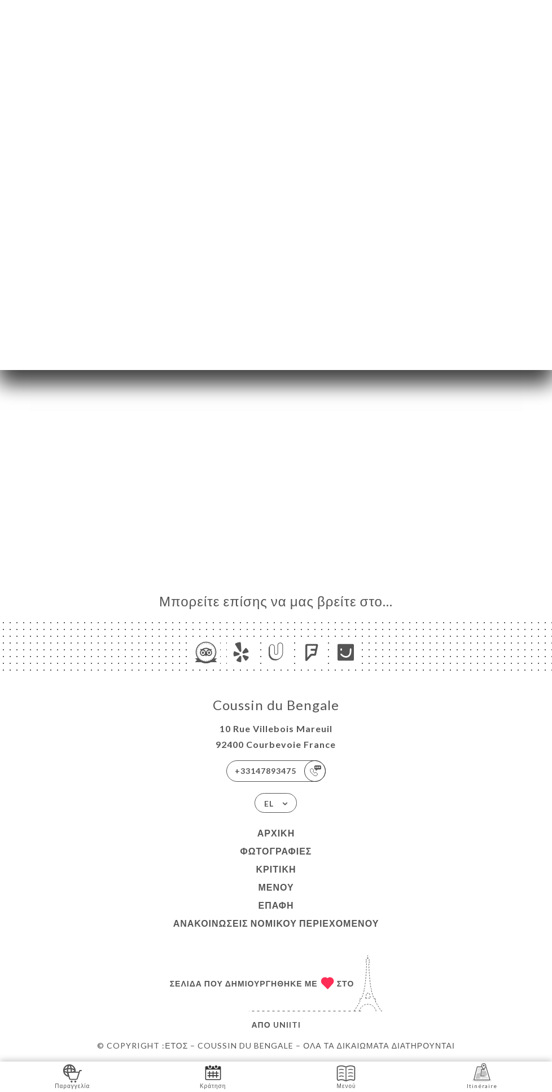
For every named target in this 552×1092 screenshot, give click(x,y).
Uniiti (287, 1024)
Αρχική (276, 832)
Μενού (275, 887)
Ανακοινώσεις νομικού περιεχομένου (276, 923)
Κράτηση (213, 1076)
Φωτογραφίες (276, 851)
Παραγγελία (72, 1076)
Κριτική (276, 869)
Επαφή (275, 905)
